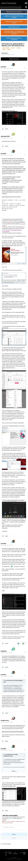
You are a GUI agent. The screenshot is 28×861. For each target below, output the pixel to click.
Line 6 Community (8, 3)
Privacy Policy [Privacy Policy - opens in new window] (10, 853)
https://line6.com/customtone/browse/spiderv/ (13, 731)
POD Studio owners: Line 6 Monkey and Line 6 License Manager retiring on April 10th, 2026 (14, 32)
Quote (6, 128)
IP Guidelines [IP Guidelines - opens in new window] (15, 853)
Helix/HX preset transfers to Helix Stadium (14, 22)
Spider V (13, 54)
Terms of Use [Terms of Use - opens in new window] (6, 853)
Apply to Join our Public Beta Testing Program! (14, 16)
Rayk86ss (20, 680)
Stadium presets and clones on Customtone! (14, 38)
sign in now (11, 818)
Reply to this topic (14, 59)
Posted (6, 68)
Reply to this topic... (9, 827)
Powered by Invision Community (14, 858)
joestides (5, 53)
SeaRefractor (6, 756)
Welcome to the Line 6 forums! (14, 11)
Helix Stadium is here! (14, 27)
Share (14, 834)
